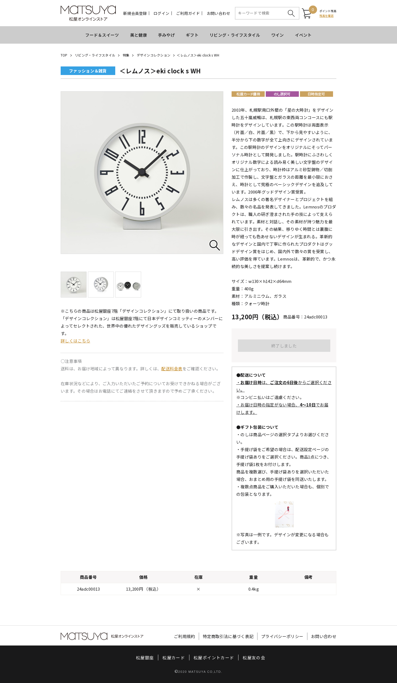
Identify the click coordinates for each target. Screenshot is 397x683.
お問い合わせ (218, 13)
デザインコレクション (153, 55)
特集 (126, 55)
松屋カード (173, 657)
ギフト (192, 35)
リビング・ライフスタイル (235, 35)
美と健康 (138, 35)
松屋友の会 (254, 657)
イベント (303, 35)
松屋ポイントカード (214, 657)
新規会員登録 (135, 13)
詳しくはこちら (75, 341)
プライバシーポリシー (282, 636)
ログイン (161, 13)
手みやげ (166, 35)
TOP (64, 55)
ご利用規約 (184, 636)
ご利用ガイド (188, 13)
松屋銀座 (145, 657)
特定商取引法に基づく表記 (228, 636)
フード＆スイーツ (102, 35)
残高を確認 (327, 16)
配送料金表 (172, 368)
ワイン (277, 35)
